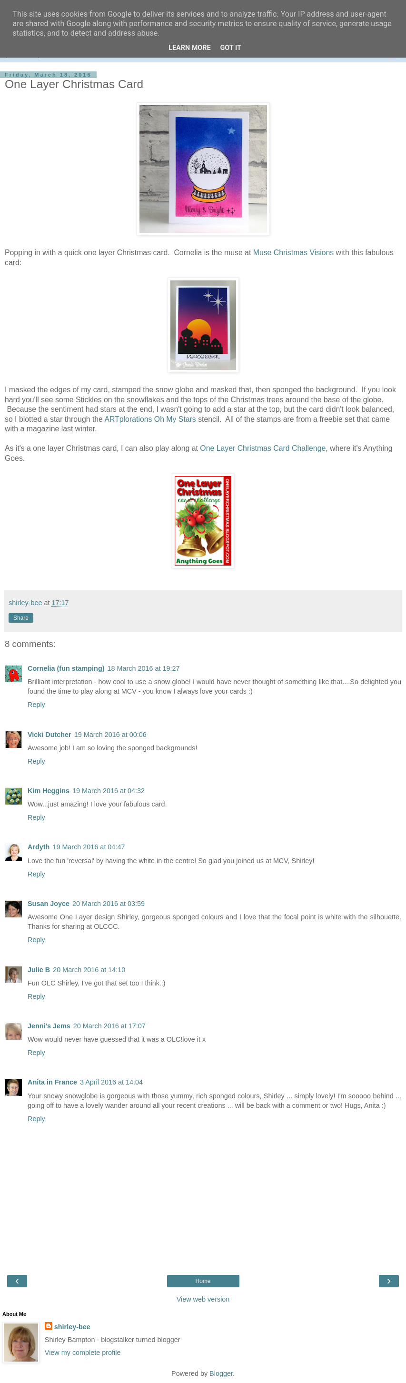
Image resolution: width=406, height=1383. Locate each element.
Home (202, 1281)
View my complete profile (83, 1352)
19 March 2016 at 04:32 (108, 791)
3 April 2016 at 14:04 (111, 1082)
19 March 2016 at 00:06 (110, 734)
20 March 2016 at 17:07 (109, 1026)
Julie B (39, 970)
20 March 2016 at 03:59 (108, 903)
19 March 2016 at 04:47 (88, 847)
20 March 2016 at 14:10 (89, 970)
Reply (36, 704)
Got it (230, 48)
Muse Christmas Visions (293, 253)
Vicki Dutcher (49, 734)
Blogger (221, 1373)
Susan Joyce (48, 903)
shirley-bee (72, 1327)
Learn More (189, 48)
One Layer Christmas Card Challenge (263, 448)
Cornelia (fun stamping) (66, 668)
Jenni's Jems (49, 1026)
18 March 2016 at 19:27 (144, 668)
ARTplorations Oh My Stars (150, 419)
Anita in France (52, 1082)
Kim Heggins (48, 791)
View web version (203, 1299)
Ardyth (39, 847)
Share (21, 618)
